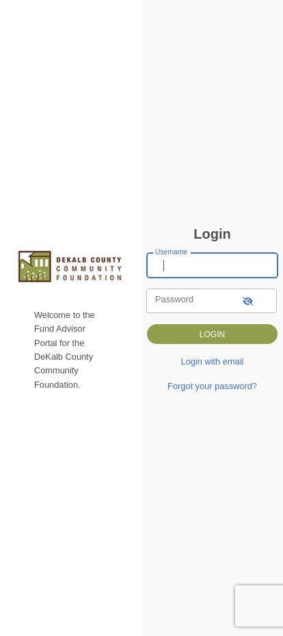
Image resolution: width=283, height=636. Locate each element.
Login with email (212, 361)
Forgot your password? (212, 386)
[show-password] (247, 301)
